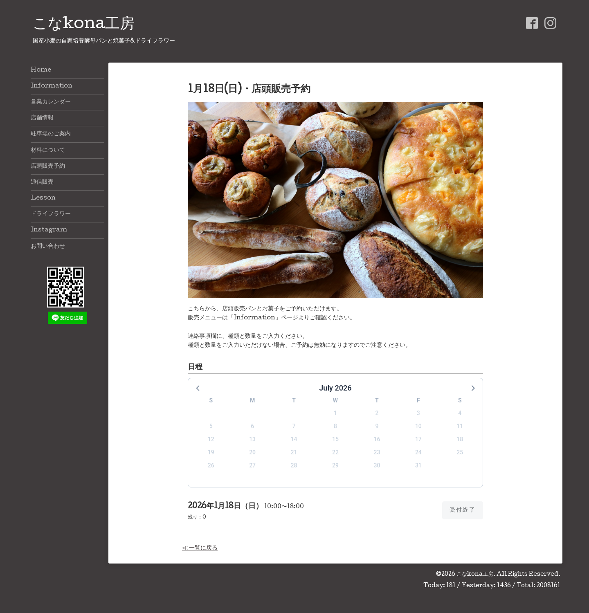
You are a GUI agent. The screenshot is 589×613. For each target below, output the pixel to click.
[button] (198, 388)
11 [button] (459, 426)
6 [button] (252, 426)
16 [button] (376, 439)
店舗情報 (42, 118)
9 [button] (376, 426)
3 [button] (418, 413)
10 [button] (418, 426)
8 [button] (335, 426)
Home (41, 70)
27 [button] (252, 465)
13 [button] (252, 439)
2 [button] (376, 413)
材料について (48, 150)
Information (51, 86)
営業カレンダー (51, 102)
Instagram (49, 230)
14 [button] (294, 439)
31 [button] (418, 465)
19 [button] (211, 452)
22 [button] (335, 452)
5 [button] (211, 426)
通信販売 (42, 182)
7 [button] (294, 426)
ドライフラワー (51, 214)
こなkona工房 (84, 25)
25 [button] (459, 452)
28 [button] (294, 465)
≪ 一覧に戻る (200, 548)
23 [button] (376, 452)
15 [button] (335, 439)
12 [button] (211, 439)
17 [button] (418, 439)
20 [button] (252, 452)
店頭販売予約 (48, 166)
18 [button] (459, 439)
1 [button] (335, 413)
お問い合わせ (48, 246)
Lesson (43, 198)
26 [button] (211, 465)
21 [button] (294, 452)
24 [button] (418, 452)
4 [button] (459, 413)
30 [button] (376, 465)
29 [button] (335, 465)
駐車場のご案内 (51, 134)
